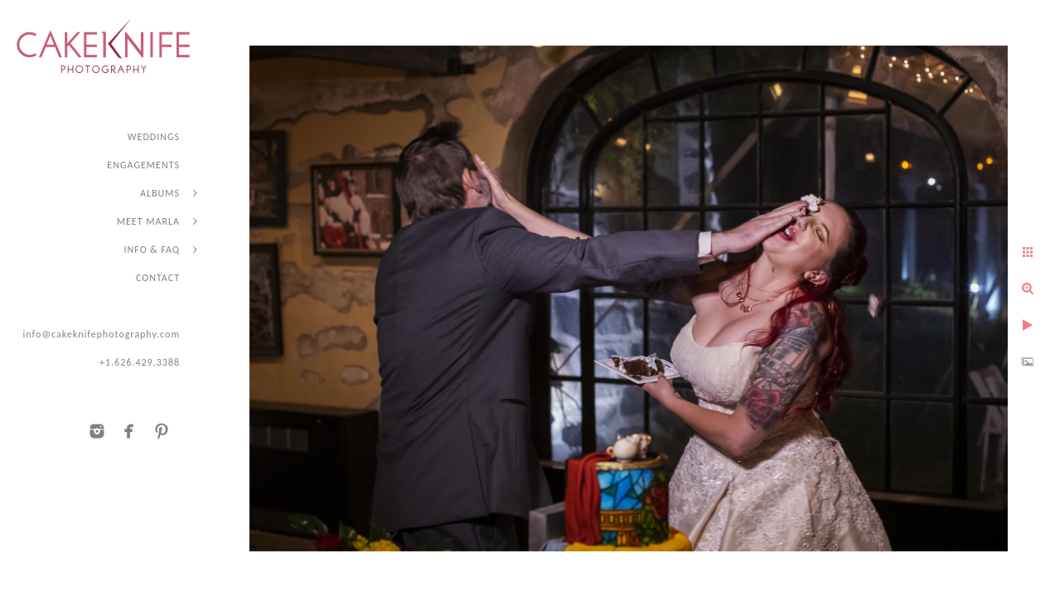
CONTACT (158, 278)
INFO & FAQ (152, 249)
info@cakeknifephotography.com (101, 334)
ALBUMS (160, 193)
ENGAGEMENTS (143, 165)
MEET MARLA (148, 221)
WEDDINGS (154, 137)
